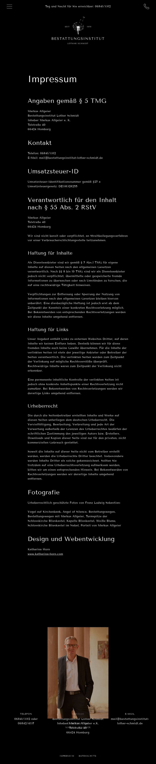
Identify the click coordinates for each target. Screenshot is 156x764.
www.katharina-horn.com (45, 554)
